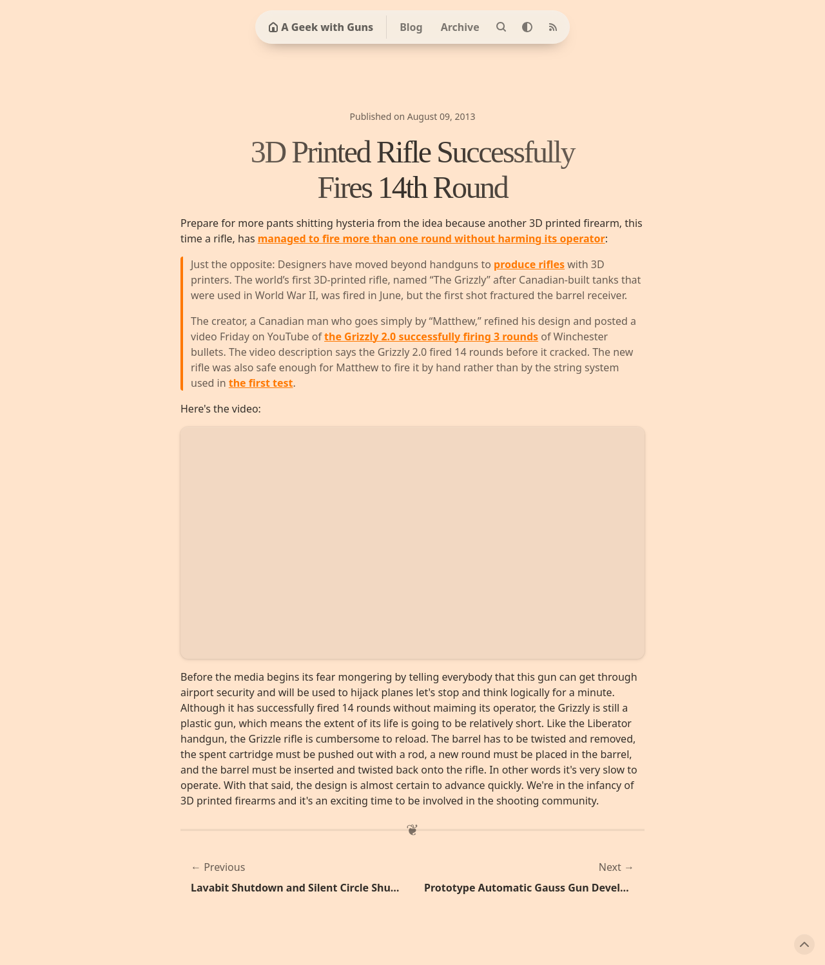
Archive (460, 27)
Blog (411, 27)
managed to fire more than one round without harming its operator (431, 238)
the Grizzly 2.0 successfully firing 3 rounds (431, 336)
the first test (261, 383)
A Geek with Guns (320, 27)
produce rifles (529, 264)
